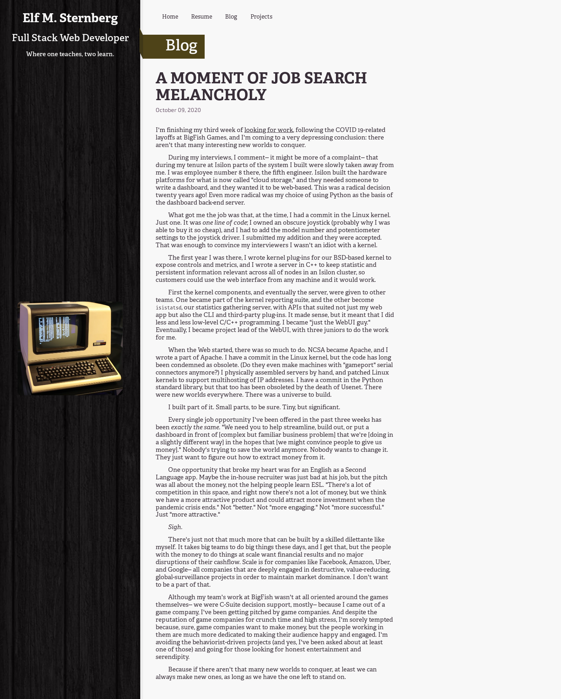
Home (170, 17)
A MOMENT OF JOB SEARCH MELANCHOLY (261, 88)
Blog (231, 17)
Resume (201, 17)
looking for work (268, 130)
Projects (261, 17)
